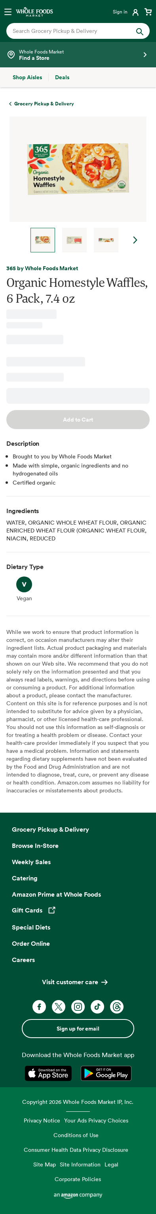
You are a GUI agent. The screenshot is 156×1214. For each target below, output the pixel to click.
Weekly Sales (31, 861)
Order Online (31, 943)
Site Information (80, 1164)
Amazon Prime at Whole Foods (56, 894)
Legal (111, 1164)
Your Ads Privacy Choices (96, 1120)
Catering (25, 878)
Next (135, 240)
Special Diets (31, 927)
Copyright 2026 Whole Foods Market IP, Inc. (77, 1101)
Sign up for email (78, 1029)
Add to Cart (78, 420)
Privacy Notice (42, 1120)
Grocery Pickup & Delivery (50, 829)
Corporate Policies (78, 1179)
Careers (23, 959)
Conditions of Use (76, 1135)
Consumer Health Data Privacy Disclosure (76, 1149)
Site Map (44, 1164)
